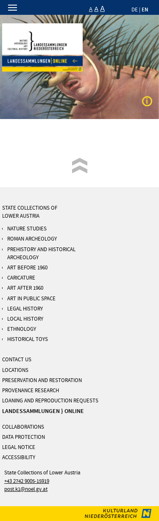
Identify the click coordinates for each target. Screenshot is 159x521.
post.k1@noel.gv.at (25, 489)
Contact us (16, 359)
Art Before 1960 (27, 267)
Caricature (21, 277)
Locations (15, 370)
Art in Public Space (31, 298)
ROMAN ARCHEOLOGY (32, 239)
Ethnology (21, 329)
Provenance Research (30, 390)
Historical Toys (27, 339)
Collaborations (23, 427)
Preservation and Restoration (42, 380)
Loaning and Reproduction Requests (50, 400)
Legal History (25, 308)
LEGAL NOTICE (18, 447)
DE (134, 9)
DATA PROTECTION (23, 437)
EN (145, 9)
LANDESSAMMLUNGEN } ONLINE (43, 411)
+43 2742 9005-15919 (26, 481)
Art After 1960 (25, 288)
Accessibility (18, 457)
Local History (25, 319)
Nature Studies (27, 228)
